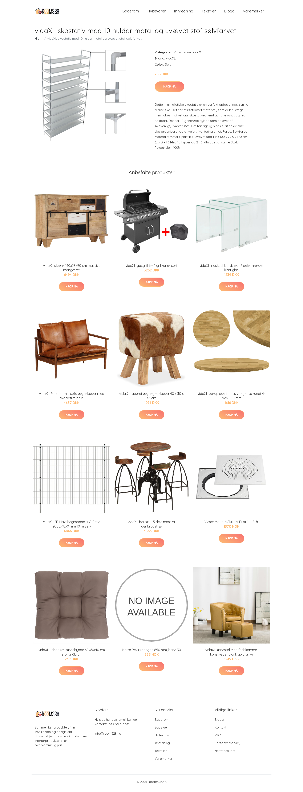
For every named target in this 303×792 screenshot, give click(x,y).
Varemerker (253, 12)
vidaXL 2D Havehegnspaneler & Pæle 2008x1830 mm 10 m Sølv (71, 527)
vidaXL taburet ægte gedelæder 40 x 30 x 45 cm (151, 398)
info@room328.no (108, 736)
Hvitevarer (156, 12)
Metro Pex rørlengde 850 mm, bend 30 (151, 653)
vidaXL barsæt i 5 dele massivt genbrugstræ (151, 527)
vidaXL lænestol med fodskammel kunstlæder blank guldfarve (231, 655)
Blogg (229, 12)
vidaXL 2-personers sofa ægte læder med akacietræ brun (71, 398)
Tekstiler (209, 12)
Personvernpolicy (227, 746)
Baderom (130, 12)
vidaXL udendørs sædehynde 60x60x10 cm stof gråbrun (72, 655)
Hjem (38, 41)
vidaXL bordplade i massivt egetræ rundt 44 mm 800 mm (232, 398)
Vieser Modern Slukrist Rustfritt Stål (231, 525)
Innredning (183, 12)
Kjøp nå (169, 89)
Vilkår (219, 738)
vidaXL (198, 55)
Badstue (161, 730)
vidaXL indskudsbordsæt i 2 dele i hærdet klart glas (231, 270)
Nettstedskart (225, 754)
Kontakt (220, 730)
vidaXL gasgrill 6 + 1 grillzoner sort (151, 268)
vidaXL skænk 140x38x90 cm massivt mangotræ (71, 270)
